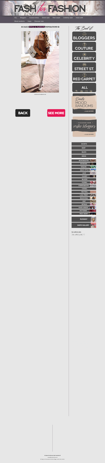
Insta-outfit (79, 17)
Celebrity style (68, 17)
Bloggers (23, 17)
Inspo (29, 21)
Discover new (39, 21)
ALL (15, 17)
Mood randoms (19, 21)
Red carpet (56, 17)
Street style (46, 17)
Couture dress (34, 17)
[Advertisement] (83, 258)
